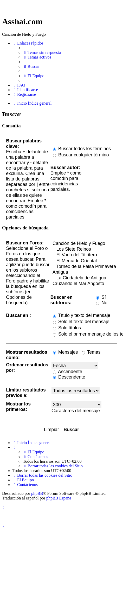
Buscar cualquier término (81, 154)
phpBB (37, 493)
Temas (91, 352)
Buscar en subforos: (61, 300)
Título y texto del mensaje (81, 315)
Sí (101, 297)
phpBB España (58, 498)
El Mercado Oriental (84, 261)
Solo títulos (67, 327)
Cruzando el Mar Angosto (84, 284)
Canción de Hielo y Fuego (84, 243)
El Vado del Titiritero (84, 255)
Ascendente (67, 371)
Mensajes (65, 352)
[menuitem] (42, 52)
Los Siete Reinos (84, 249)
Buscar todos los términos (82, 148)
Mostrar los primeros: (18, 406)
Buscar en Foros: (25, 242)
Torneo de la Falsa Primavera (84, 267)
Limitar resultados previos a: (26, 392)
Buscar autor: (65, 167)
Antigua (84, 272)
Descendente (69, 377)
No (101, 302)
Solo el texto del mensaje (81, 321)
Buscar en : (18, 315)
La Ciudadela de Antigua (84, 278)
